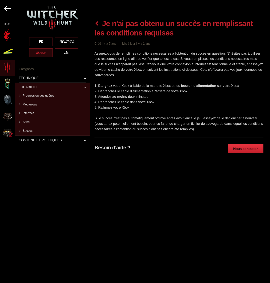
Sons (26, 121)
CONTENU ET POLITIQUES (40, 140)
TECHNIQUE (29, 78)
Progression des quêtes (38, 95)
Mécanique (30, 104)
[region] (45, 141)
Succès (27, 130)
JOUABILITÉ (28, 87)
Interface (28, 113)
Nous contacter (245, 149)
